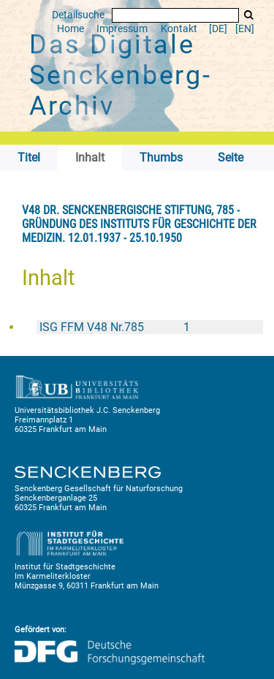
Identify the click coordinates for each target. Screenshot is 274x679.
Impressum (122, 29)
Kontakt (179, 29)
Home (70, 29)
